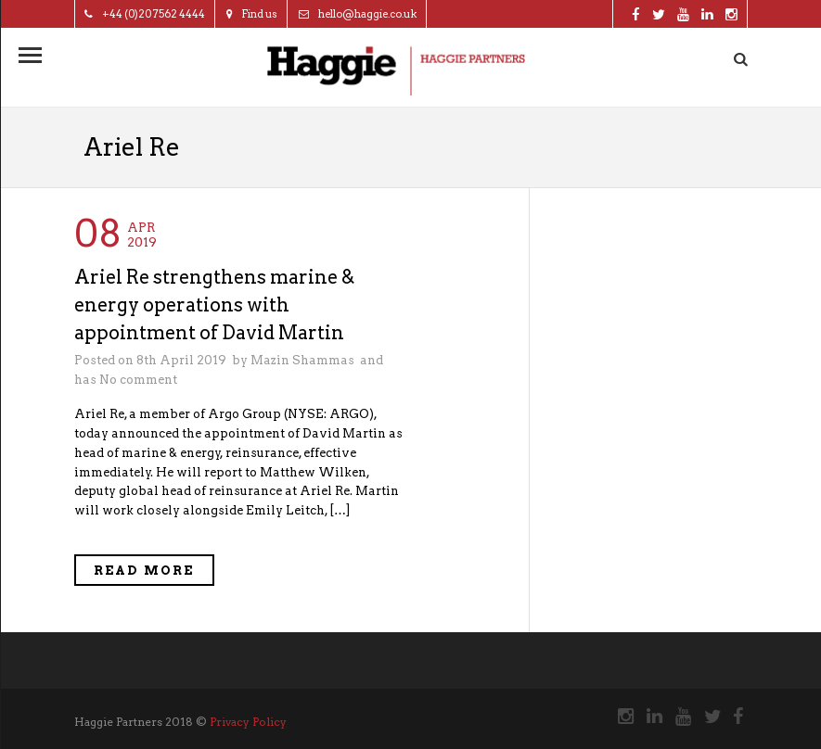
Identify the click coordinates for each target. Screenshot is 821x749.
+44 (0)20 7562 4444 (144, 13)
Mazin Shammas (302, 360)
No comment (138, 380)
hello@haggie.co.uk (358, 13)
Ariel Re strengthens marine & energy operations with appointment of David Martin (214, 305)
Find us (251, 13)
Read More (144, 571)
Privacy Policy (248, 722)
